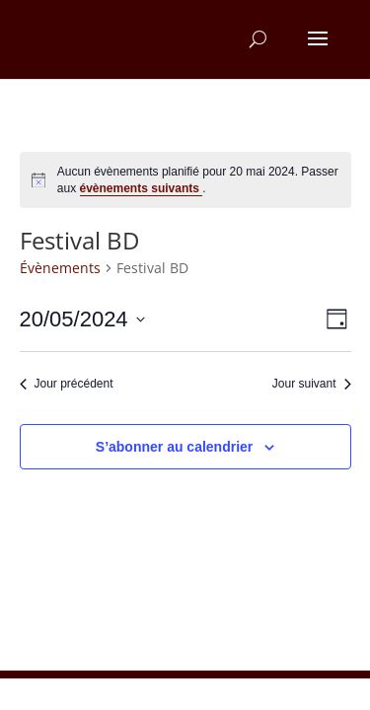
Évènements (60, 267)
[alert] (185, 180)
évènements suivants (141, 188)
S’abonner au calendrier (175, 447)
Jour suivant (311, 383)
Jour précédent (66, 383)
